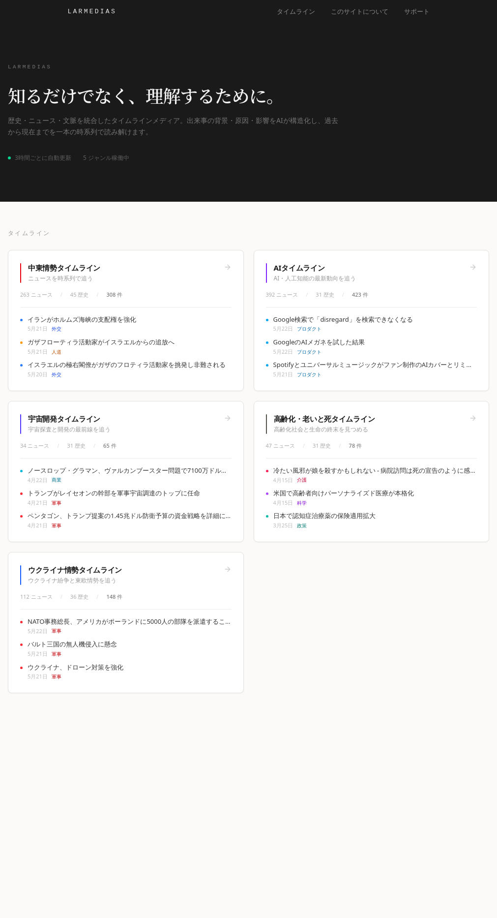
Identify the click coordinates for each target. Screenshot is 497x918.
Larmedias (92, 11)
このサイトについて (359, 11)
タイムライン (296, 11)
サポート (417, 11)
